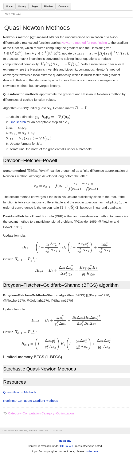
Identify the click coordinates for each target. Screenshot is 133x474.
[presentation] (13, 53)
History (22, 6)
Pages (34, 6)
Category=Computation (24, 413)
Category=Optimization (58, 413)
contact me (91, 451)
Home (9, 6)
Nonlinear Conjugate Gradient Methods (30, 400)
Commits (63, 6)
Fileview (48, 6)
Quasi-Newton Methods (19, 392)
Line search (17, 122)
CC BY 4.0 (66, 446)
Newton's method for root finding (84, 42)
